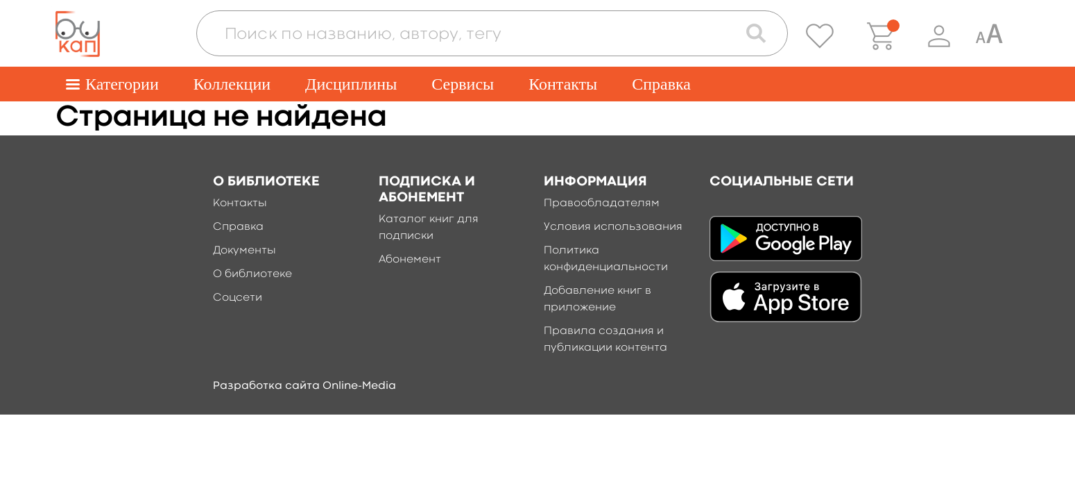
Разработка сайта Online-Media (304, 386)
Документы (244, 251)
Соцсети (237, 298)
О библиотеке (252, 274)
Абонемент (410, 260)
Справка (661, 84)
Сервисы (462, 84)
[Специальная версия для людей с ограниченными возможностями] (989, 36)
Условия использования (613, 227)
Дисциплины (351, 84)
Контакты (562, 84)
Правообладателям (602, 203)
